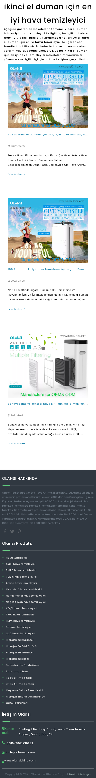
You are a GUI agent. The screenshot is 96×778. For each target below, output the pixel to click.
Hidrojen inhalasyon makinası (26, 696)
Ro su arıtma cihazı (19, 678)
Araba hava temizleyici (21, 583)
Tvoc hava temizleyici (20, 614)
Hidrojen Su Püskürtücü (21, 646)
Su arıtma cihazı (17, 671)
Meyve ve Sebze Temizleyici (24, 690)
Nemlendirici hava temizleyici (25, 596)
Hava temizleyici (17, 558)
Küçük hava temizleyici (21, 608)
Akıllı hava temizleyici (20, 564)
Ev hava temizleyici (19, 627)
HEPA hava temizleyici (20, 621)
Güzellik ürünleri (16, 703)
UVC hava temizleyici (20, 633)
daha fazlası (16, 174)
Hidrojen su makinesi (19, 640)
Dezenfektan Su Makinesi (22, 665)
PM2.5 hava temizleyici (21, 577)
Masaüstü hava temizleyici (24, 589)
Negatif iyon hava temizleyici (25, 602)
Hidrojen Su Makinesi (19, 652)
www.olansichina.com (19, 760)
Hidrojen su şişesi (17, 659)
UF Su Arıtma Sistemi (20, 684)
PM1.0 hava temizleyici (21, 570)
